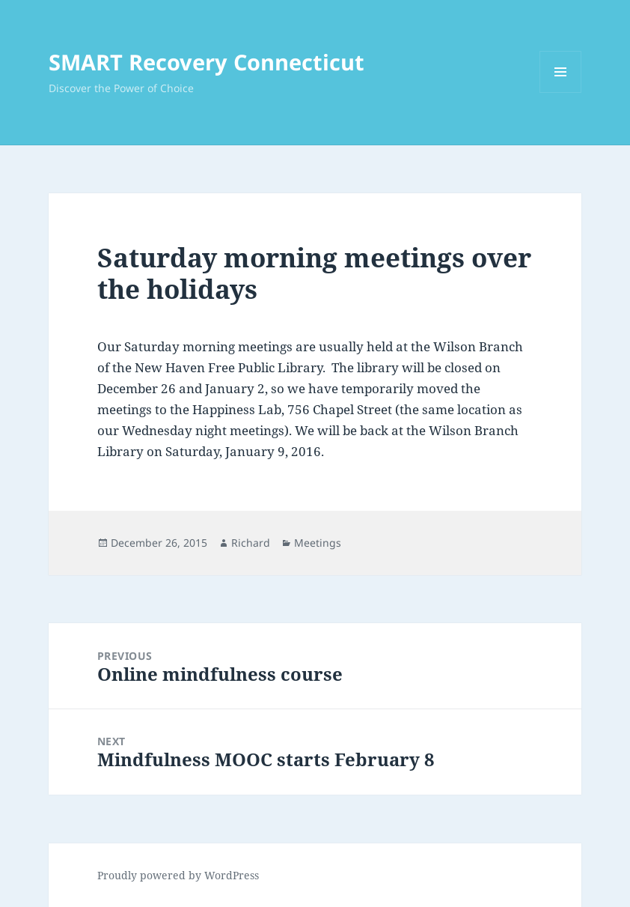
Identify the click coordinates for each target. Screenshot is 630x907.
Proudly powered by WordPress (178, 875)
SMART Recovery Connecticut (206, 61)
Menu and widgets (560, 92)
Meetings (317, 543)
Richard (250, 543)
